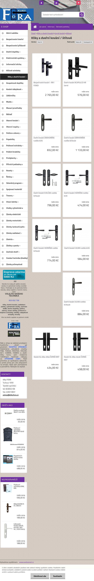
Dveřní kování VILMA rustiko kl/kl (77, 248)
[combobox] (79, 42)
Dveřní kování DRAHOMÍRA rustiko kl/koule (74, 139)
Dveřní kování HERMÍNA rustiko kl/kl (76, 194)
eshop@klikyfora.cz (11, 395)
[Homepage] (35, 27)
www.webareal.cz (26, 562)
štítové (69, 33)
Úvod (33, 33)
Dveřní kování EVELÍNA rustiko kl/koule (45, 194)
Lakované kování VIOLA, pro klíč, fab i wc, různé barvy (19, 526)
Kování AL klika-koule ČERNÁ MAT (75, 358)
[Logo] (17, 14)
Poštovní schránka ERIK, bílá (19, 486)
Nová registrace (65, 2)
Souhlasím (57, 576)
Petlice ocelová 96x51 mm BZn (19, 411)
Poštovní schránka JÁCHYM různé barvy (19, 430)
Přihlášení (48, 2)
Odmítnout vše (40, 576)
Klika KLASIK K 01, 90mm (19, 504)
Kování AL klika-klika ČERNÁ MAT (46, 356)
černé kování (60, 33)
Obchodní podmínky (62, 26)
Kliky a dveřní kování (45, 33)
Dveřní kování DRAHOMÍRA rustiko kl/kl (44, 139)
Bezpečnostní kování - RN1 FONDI (44, 84)
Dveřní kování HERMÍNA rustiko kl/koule (46, 249)
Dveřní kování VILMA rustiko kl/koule (75, 303)
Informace (51, 26)
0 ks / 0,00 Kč (87, 2)
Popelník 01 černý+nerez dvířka (18, 457)
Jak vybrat (42, 26)
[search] (81, 14)
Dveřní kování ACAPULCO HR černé (75, 84)
